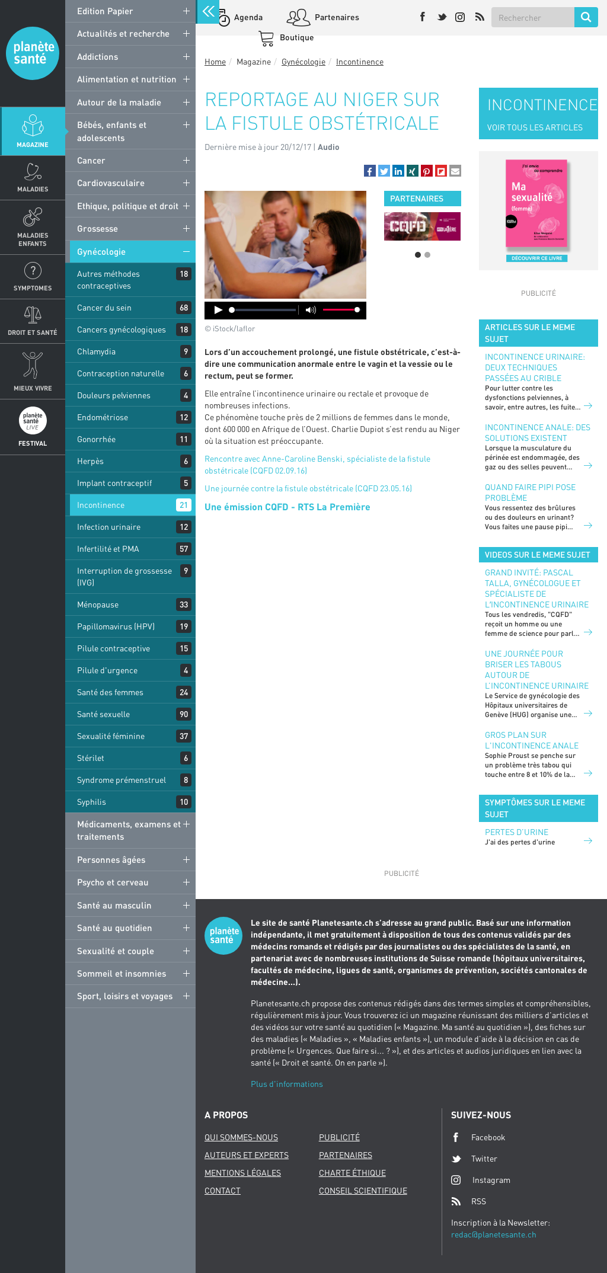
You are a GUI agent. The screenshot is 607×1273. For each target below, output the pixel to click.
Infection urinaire (108, 527)
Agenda (247, 17)
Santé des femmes (110, 692)
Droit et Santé (32, 332)
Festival (32, 443)
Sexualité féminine (111, 736)
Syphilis (91, 802)
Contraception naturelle (120, 373)
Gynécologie (101, 251)
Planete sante (32, 53)
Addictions (97, 56)
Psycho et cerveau (113, 882)
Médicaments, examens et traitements (129, 830)
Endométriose (102, 417)
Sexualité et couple (115, 950)
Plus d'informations (287, 1084)
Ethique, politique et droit (127, 205)
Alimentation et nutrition (127, 78)
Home (215, 61)
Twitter (474, 1159)
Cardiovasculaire (111, 182)
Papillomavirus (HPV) (116, 626)
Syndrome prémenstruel (121, 780)
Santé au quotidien (114, 927)
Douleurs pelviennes (114, 395)
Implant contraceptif (114, 483)
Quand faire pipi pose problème (530, 492)
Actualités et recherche (123, 33)
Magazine (33, 144)
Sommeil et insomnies (121, 973)
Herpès (90, 461)
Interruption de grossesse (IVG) (124, 576)
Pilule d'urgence (107, 670)
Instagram (480, 1180)
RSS (468, 1201)
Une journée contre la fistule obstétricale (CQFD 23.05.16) (308, 488)
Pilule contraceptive (113, 648)
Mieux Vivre (33, 388)
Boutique (296, 37)
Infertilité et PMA (108, 548)
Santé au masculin (114, 905)
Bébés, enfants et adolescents (111, 130)
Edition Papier (105, 10)
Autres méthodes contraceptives (108, 279)
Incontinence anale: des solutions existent (537, 432)
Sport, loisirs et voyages (124, 995)
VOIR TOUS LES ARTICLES (535, 127)
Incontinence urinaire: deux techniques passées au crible (535, 367)
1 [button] (418, 255)
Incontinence (100, 505)
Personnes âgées (111, 859)
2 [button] (427, 255)
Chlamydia (96, 351)
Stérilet (90, 758)
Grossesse (97, 228)
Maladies (33, 189)
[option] (422, 226)
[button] (370, 171)
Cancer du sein (104, 307)
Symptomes (33, 288)
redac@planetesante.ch (493, 1234)
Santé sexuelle (103, 714)
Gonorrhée (96, 439)
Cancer (91, 160)
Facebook (478, 1137)
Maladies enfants (33, 239)
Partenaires (336, 17)
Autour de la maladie (119, 102)
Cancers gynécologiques (121, 329)
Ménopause (98, 604)
